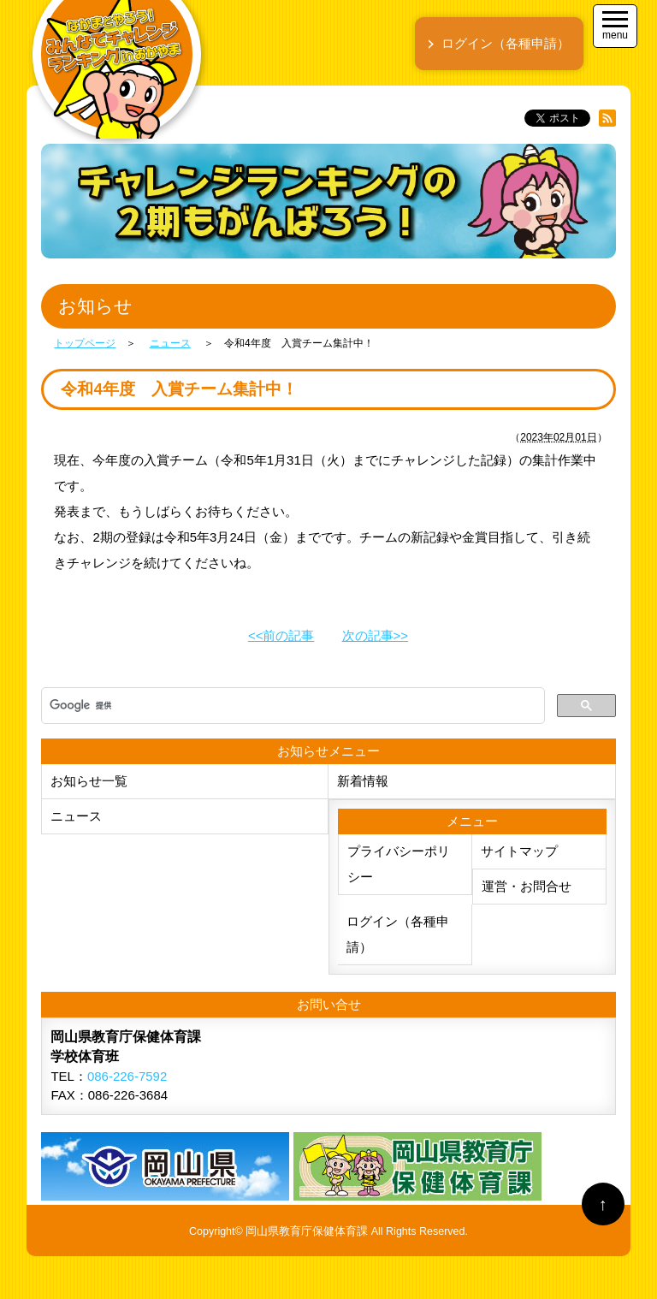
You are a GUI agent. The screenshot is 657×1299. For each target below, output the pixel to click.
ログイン (505, 43)
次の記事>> (375, 635)
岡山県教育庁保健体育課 (307, 1231)
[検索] (291, 706)
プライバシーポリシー (398, 864)
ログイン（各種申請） (397, 934)
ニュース (76, 816)
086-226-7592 (127, 1076)
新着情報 (362, 781)
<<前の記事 (281, 635)
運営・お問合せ (526, 886)
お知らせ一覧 (88, 781)
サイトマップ (519, 851)
